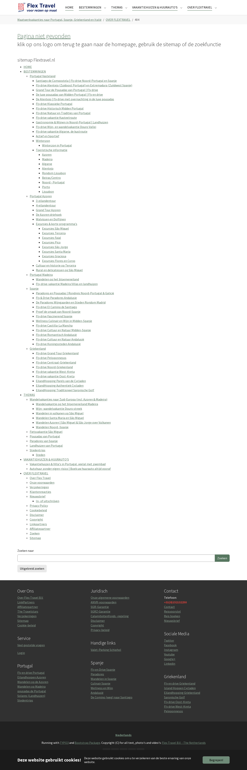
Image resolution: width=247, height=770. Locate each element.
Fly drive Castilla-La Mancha (54, 332)
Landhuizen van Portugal (46, 452)
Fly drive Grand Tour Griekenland (57, 359)
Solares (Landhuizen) (31, 702)
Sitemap (35, 544)
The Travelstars (27, 618)
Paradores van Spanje (44, 447)
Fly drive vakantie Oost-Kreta (55, 382)
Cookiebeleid (38, 516)
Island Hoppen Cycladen (180, 694)
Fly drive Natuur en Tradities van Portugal (63, 119)
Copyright (36, 526)
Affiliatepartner (40, 535)
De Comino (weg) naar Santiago (111, 703)
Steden (40, 461)
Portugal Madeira (41, 281)
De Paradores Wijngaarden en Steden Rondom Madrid (71, 308)
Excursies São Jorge (55, 253)
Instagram (171, 656)
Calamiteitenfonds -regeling (110, 622)
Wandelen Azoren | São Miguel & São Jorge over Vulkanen (73, 429)
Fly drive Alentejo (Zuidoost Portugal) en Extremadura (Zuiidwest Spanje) (84, 91)
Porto (46, 193)
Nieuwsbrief (38, 502)
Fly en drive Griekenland (179, 689)
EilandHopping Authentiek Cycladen (60, 392)
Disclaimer (37, 521)
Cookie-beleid (26, 632)
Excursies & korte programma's (56, 230)
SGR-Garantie (100, 613)
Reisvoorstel (172, 618)
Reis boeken (172, 622)
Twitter (169, 647)
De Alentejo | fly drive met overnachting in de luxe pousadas (75, 105)
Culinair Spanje (100, 689)
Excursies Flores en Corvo (58, 267)
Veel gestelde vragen (31, 651)
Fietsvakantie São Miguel (46, 438)
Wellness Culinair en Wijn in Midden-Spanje (64, 327)
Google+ (169, 665)
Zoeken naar (25, 557)
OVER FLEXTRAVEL (36, 479)
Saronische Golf (174, 703)
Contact (169, 613)
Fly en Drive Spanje (103, 676)
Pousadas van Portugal (45, 442)
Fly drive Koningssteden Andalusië (58, 350)
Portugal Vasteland (42, 82)
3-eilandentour (46, 207)
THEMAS (29, 401)
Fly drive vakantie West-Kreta (55, 378)
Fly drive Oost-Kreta (177, 708)
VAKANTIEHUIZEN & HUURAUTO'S (46, 465)
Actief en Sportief (47, 142)
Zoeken (35, 539)
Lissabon (48, 198)
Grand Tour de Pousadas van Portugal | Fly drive (67, 96)
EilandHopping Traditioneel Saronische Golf (65, 396)
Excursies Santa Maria (56, 258)
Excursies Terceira (54, 239)
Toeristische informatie (51, 156)
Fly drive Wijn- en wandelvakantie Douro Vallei (66, 133)
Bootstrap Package (87, 749)
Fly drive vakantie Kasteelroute (56, 124)
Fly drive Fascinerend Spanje (54, 322)
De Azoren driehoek (49, 221)
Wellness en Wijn (102, 694)
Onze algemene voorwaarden (110, 604)
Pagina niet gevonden (44, 42)
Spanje (34, 295)
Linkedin (169, 670)
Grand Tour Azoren (48, 216)
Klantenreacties (40, 498)
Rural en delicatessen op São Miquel (59, 276)
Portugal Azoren (41, 202)
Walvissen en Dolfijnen (51, 225)
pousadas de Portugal (31, 697)
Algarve (47, 170)
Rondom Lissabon (54, 179)
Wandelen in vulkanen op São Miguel (60, 419)
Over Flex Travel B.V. (30, 604)
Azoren (47, 161)
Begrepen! (216, 760)
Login (21, 659)
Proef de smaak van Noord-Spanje (58, 318)
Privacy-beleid (100, 636)
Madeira (47, 165)
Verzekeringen (39, 493)
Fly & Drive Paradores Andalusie (56, 304)
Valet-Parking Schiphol (106, 656)
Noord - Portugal (53, 188)
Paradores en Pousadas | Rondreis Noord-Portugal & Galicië (75, 299)
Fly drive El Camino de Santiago (56, 313)
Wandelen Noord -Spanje (52, 433)
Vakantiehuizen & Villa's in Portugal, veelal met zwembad (68, 470)
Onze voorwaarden (42, 489)
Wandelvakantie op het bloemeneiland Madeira (67, 410)
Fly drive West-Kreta (177, 713)
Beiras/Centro (51, 184)
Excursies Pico (51, 248)
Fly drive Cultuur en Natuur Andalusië (60, 345)
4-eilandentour (46, 211)
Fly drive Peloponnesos (51, 364)
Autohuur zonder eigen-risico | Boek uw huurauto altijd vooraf (70, 475)
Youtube (169, 660)
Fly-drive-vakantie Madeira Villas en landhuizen (67, 290)
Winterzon (43, 147)
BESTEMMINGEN (35, 77)
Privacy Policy (39, 512)
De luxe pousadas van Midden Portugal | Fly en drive (69, 101)
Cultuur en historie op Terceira (56, 271)
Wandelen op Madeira (31, 693)
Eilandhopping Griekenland (182, 699)
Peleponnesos (173, 717)
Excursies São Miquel (55, 235)
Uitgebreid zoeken (32, 575)
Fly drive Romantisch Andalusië (56, 341)
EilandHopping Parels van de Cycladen (61, 387)
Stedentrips (37, 456)
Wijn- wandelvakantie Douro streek (59, 415)
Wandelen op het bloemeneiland (57, 285)
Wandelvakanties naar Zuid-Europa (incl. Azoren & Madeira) (68, 405)
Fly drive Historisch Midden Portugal (60, 114)
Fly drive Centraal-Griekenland (56, 368)
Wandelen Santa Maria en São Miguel (60, 424)
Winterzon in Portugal (57, 151)
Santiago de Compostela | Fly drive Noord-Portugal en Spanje (76, 87)
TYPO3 (64, 749)
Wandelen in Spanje (103, 685)
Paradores (97, 680)
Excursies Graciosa (54, 262)
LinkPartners (26, 608)
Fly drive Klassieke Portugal (54, 110)
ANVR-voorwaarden (103, 608)
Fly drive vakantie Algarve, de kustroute (61, 138)
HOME (28, 73)
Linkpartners (38, 530)
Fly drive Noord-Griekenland (54, 373)
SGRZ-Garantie (100, 618)
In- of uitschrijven (47, 507)
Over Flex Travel (40, 484)
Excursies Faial (51, 244)
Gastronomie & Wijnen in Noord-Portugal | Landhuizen (72, 128)
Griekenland (38, 355)
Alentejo (47, 174)
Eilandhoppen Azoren (31, 683)
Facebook (170, 651)
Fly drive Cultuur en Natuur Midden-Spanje (63, 336)
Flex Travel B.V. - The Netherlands (184, 749)
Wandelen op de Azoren (32, 688)
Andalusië (97, 699)
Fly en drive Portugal (31, 679)
